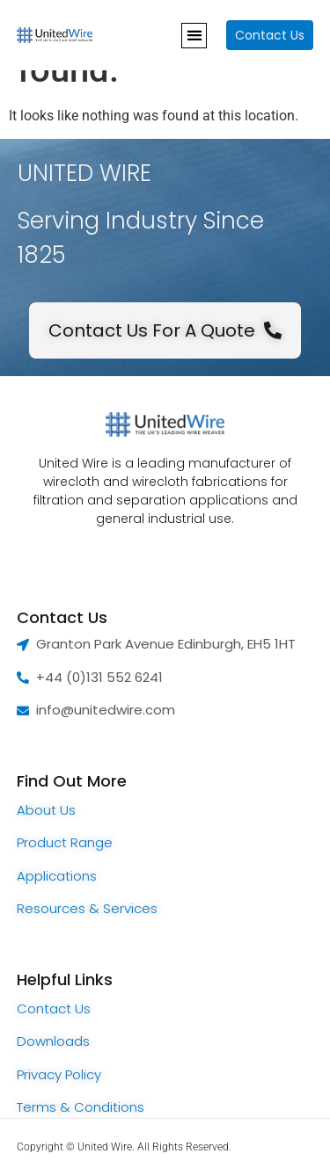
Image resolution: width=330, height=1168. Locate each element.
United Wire (104, 1147)
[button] (194, 35)
